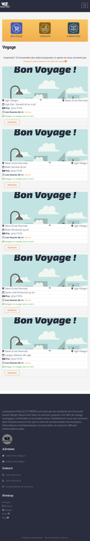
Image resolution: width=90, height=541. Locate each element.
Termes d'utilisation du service (56, 538)
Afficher (28, 112)
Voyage (7, 510)
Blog (5, 517)
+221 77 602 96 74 (13, 480)
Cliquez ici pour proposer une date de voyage (45, 61)
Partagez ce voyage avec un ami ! (18, 116)
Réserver (12, 122)
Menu (6, 514)
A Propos (6, 502)
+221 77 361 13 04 (13, 475)
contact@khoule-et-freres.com (19, 486)
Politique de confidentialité (32, 538)
